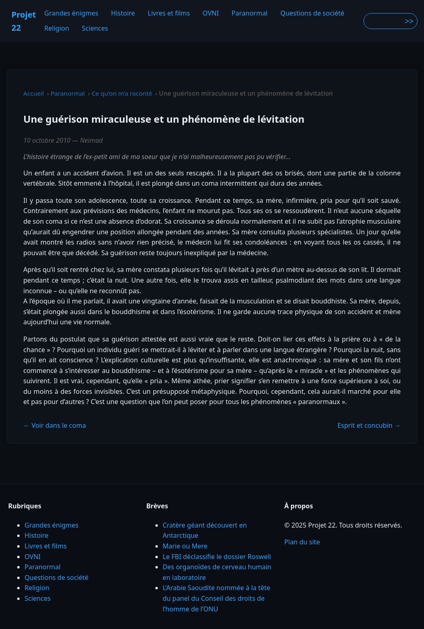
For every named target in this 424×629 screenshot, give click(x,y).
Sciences (95, 28)
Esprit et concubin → (369, 425)
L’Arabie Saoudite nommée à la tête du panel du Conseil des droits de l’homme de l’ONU (216, 598)
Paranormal (249, 13)
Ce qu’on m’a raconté (122, 93)
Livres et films (169, 13)
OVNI (211, 13)
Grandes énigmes (71, 13)
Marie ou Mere (185, 545)
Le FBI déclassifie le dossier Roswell (217, 556)
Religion (56, 28)
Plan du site (302, 541)
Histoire (123, 13)
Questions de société (312, 13)
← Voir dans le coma (54, 425)
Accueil (33, 93)
